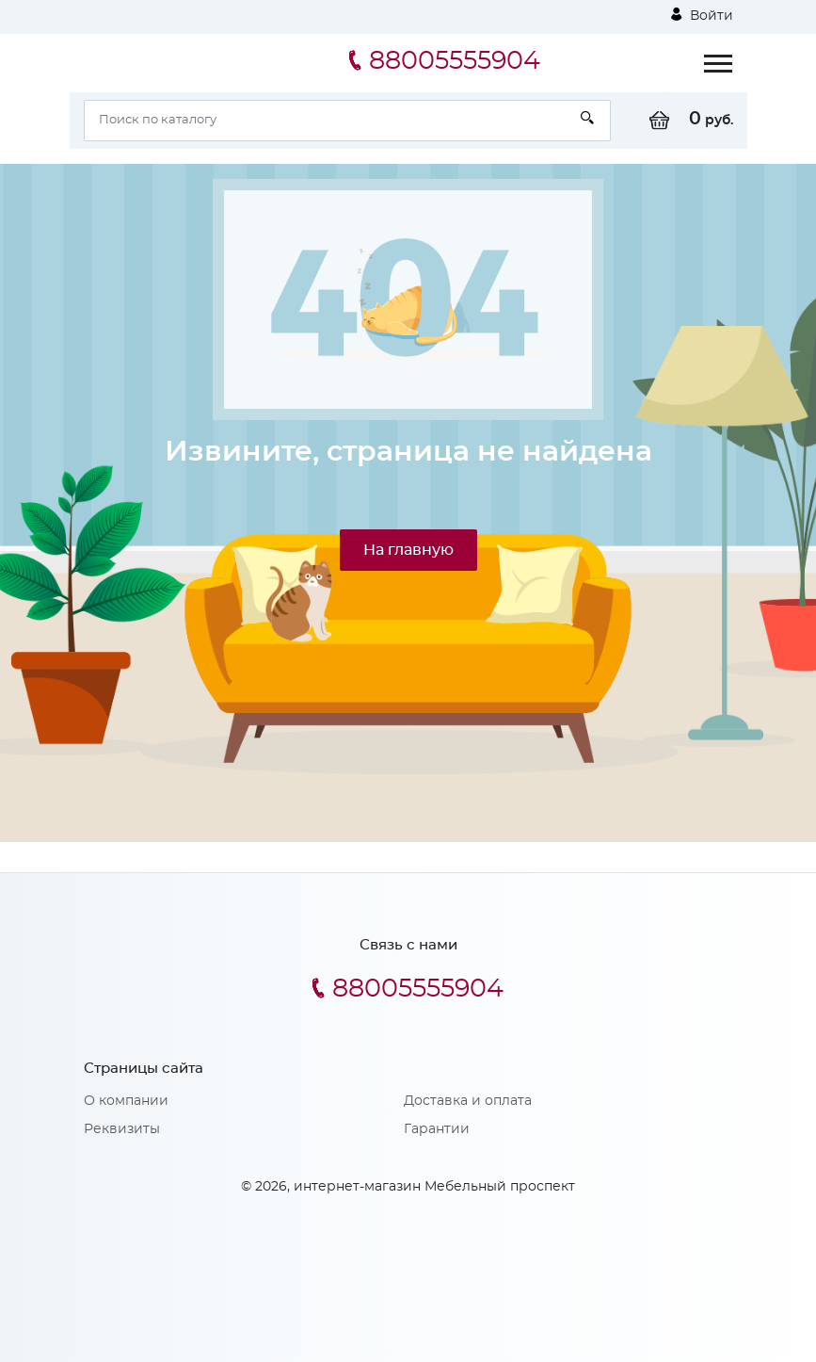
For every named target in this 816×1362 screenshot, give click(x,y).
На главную (408, 550)
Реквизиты (122, 1129)
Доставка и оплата (468, 1101)
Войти (702, 15)
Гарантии (437, 1129)
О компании (126, 1101)
